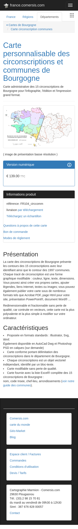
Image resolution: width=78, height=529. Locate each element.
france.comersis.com (24, 6)
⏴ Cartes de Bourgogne (21, 25)
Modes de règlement (16, 238)
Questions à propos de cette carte (25, 225)
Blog (13, 437)
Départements (49, 17)
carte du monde (20, 424)
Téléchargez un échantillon (23, 216)
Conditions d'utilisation (24, 466)
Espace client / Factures (25, 454)
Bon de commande (15, 231)
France (11, 17)
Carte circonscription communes (31, 29)
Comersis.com (19, 418)
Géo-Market (17, 431)
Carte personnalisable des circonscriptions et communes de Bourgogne (36, 61)
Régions (28, 17)
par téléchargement (30, 210)
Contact (15, 513)
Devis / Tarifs (18, 473)
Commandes (18, 460)
